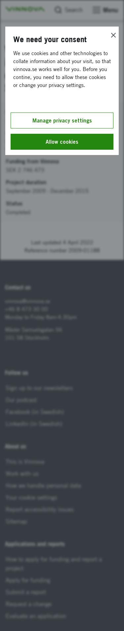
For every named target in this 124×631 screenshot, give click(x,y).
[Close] (113, 35)
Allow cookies (62, 141)
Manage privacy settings (62, 120)
